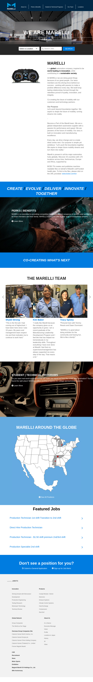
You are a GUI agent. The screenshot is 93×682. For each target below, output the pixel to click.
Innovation (15, 589)
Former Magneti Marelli (19, 646)
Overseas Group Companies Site (22, 631)
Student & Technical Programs (54, 7)
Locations (81, 7)
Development (16, 597)
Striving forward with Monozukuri (21, 594)
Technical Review (17, 609)
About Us (23, 7)
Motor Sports (16, 661)
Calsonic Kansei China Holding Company (24, 640)
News (13, 658)
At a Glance (47, 623)
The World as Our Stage (19, 626)
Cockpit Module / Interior (46, 594)
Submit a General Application (34, 568)
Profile (46, 632)
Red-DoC (42, 612)
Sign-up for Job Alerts (61, 568)
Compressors (43, 609)
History (46, 638)
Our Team (70, 7)
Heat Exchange (43, 606)
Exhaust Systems (44, 600)
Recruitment (16, 655)
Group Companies (17, 623)
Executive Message (50, 626)
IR (45, 641)
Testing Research (17, 603)
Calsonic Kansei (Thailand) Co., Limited (23, 643)
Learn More (17, 221)
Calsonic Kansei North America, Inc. (22, 634)
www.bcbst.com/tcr (69, 174)
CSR (13, 652)
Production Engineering (19, 600)
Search (68, 49)
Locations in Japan (49, 635)
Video (45, 644)
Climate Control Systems (46, 603)
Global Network (17, 618)
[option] (27, 76)
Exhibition (15, 664)
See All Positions (46, 497)
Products (42, 589)
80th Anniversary (17, 670)
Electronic (42, 597)
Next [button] (90, 297)
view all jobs (46, 39)
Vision (46, 629)
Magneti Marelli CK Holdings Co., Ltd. (23, 667)
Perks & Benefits (36, 7)
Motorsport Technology (18, 606)
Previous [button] (3, 297)
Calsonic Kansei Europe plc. (20, 637)
